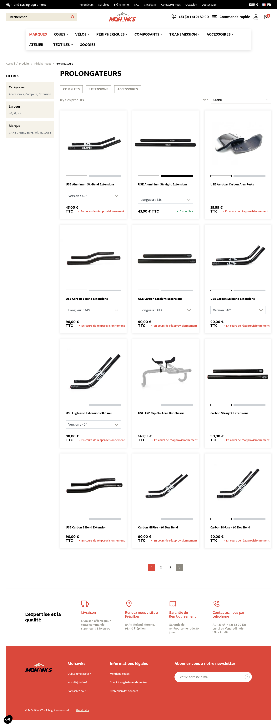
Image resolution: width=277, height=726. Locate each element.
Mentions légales (122, 674)
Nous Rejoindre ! (79, 683)
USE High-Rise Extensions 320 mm (91, 413)
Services (103, 4)
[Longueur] (165, 200)
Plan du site (83, 710)
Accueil (10, 63)
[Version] (93, 196)
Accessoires (127, 89)
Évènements (122, 4)
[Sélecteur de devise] (253, 5)
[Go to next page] (179, 568)
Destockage (209, 4)
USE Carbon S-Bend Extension (88, 528)
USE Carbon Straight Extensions (162, 299)
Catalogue (150, 4)
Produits (24, 63)
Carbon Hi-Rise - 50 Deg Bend (232, 528)
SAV (136, 4)
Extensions (98, 89)
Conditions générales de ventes (133, 683)
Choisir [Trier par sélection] (241, 100)
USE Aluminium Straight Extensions (164, 184)
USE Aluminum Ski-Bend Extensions (92, 184)
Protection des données (127, 691)
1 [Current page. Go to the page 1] (151, 568)
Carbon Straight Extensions (230, 413)
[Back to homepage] (122, 17)
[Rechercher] (41, 17)
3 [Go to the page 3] (170, 568)
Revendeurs (86, 4)
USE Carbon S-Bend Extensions (89, 299)
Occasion (191, 4)
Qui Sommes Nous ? (82, 674)
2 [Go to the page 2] (161, 568)
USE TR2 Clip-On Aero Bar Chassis (163, 413)
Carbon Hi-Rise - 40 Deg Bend (160, 528)
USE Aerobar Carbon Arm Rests (233, 184)
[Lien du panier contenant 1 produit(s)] (267, 17)
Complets (71, 89)
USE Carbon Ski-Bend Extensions (234, 299)
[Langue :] (266, 5)
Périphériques (42, 63)
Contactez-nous (171, 4)
